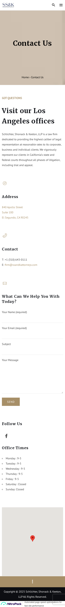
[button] (32, 538)
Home (25, 77)
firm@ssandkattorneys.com (21, 264)
